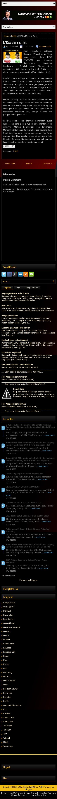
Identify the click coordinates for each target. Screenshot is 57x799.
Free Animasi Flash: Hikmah (14, 404)
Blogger (33, 580)
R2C (5, 709)
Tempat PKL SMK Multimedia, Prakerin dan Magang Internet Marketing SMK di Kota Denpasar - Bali (30, 443)
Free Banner (8, 619)
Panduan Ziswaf (10, 689)
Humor (6, 635)
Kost (5, 660)
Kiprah (6, 656)
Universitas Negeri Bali (11, 352)
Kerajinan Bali (9, 652)
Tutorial (6, 738)
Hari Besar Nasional (12, 627)
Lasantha (43, 793)
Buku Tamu (6, 306)
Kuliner (6, 664)
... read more (49, 435)
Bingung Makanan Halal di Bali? (15, 293)
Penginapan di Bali (10, 316)
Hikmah (6, 631)
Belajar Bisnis (9, 603)
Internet (6, 639)
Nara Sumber (9, 680)
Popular (7, 288)
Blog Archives (32, 288)
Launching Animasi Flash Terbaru (16, 328)
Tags (18, 288)
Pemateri (7, 697)
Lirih (5, 668)
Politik (14, 36)
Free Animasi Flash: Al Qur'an (14, 377)
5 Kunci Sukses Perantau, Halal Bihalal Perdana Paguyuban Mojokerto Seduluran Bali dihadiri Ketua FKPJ (30, 427)
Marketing (7, 672)
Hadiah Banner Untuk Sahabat (15, 340)
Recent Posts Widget (8, 576)
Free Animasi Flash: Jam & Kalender (17, 364)
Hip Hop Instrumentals (37, 795)
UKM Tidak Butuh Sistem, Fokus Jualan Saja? (27, 516)
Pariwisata (7, 693)
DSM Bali (7, 611)
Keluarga (7, 648)
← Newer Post (8, 164)
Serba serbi (8, 721)
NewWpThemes (16, 793)
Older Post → (49, 164)
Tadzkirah (7, 726)
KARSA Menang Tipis (15, 42)
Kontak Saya (18, 389)
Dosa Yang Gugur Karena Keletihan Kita (24, 473)
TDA (5, 734)
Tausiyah (7, 730)
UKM (5, 742)
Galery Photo (8, 623)
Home (6, 36)
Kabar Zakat (8, 644)
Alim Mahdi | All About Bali (30, 787)
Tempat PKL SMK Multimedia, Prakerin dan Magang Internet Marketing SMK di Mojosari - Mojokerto (30, 459)
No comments (45, 47)
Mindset (6, 676)
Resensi (6, 713)
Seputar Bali (8, 717)
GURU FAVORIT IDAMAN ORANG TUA (24, 502)
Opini (5, 685)
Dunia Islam (8, 615)
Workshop (8, 746)
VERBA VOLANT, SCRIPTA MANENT (23, 487)
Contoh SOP (8, 607)
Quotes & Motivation (12, 705)
